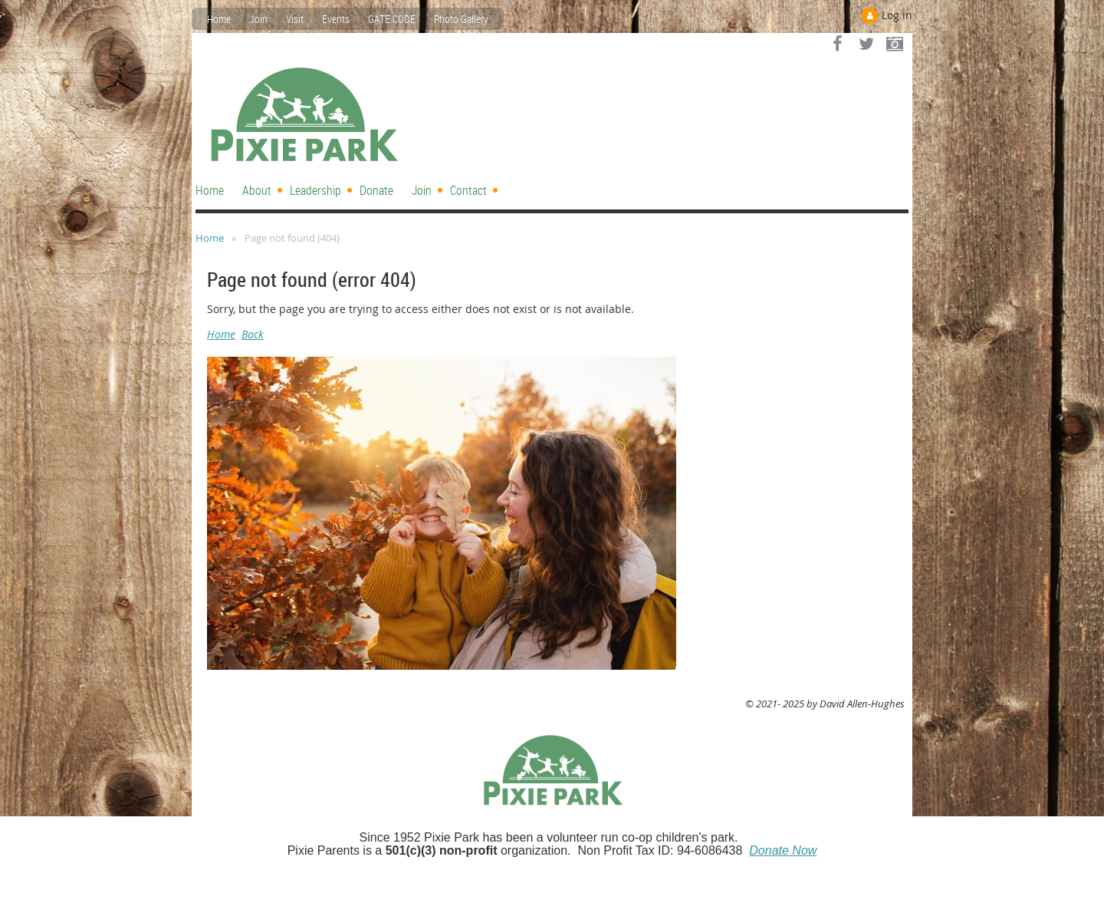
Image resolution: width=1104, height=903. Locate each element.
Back (253, 334)
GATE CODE (392, 19)
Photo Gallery (461, 19)
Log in (897, 15)
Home (219, 19)
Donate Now (782, 850)
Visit (295, 19)
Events (336, 19)
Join (258, 19)
